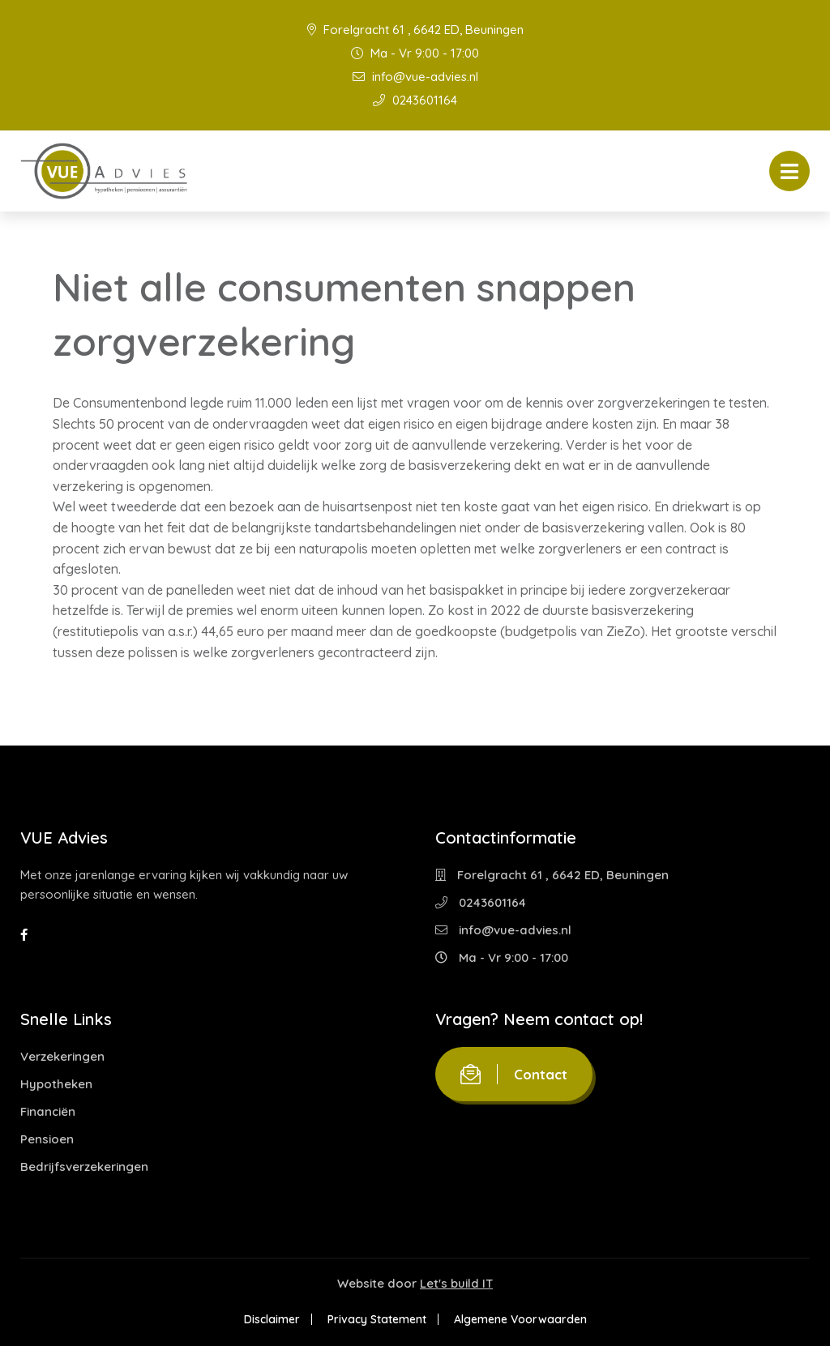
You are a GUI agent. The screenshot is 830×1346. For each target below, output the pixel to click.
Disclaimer (272, 1319)
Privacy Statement (376, 1319)
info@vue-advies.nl (415, 76)
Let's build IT (456, 1283)
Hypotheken (56, 1084)
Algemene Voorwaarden (520, 1319)
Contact (513, 1074)
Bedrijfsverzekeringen (84, 1166)
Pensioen (47, 1139)
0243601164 (415, 100)
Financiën (47, 1111)
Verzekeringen (62, 1056)
